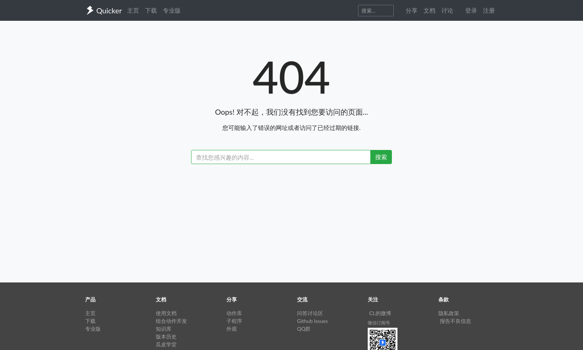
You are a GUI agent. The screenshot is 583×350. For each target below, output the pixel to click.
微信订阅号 (379, 323)
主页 (133, 10)
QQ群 (303, 329)
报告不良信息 (455, 321)
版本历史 (166, 336)
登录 (471, 10)
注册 (489, 10)
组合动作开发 (171, 321)
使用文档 (166, 313)
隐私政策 (448, 313)
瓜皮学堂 (166, 344)
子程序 (234, 321)
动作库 (234, 313)
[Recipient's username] (281, 157)
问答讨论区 (310, 313)
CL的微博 (380, 313)
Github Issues (312, 321)
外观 (231, 329)
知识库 (163, 329)
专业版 (172, 10)
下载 (151, 10)
